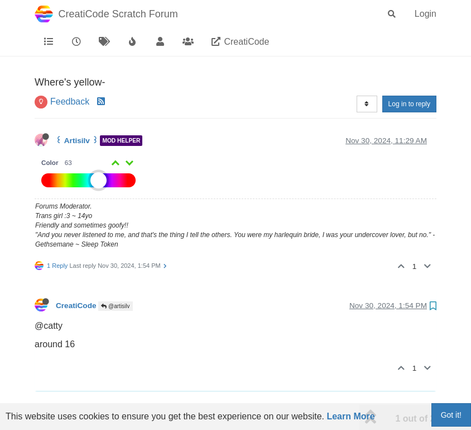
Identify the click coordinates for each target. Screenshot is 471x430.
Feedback (69, 101)
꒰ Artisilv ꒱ (77, 140)
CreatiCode (76, 305)
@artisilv (115, 306)
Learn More (350, 416)
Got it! (451, 414)
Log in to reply (409, 104)
